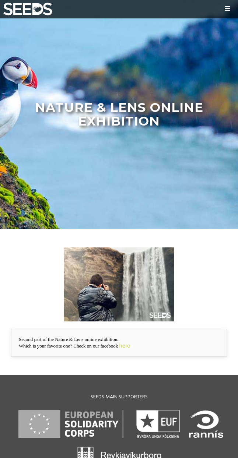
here (124, 345)
